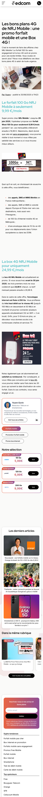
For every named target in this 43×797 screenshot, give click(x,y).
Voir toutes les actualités (21, 676)
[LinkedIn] (37, 420)
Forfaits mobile (11, 429)
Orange (7, 787)
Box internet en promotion (15, 742)
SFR (5, 791)
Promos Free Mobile (12, 750)
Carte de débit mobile (13, 770)
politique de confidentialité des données (23, 725)
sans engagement (20, 134)
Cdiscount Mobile (11, 795)
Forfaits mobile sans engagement (18, 746)
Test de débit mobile (12, 766)
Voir (33, 460)
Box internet (9, 758)
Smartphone (9, 762)
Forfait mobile (10, 754)
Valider (21, 716)
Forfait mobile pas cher (14, 738)
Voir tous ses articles (16, 420)
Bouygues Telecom (12, 783)
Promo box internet (13, 441)
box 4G (34, 380)
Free (5, 779)
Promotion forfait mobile (15, 435)
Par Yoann (6, 95)
